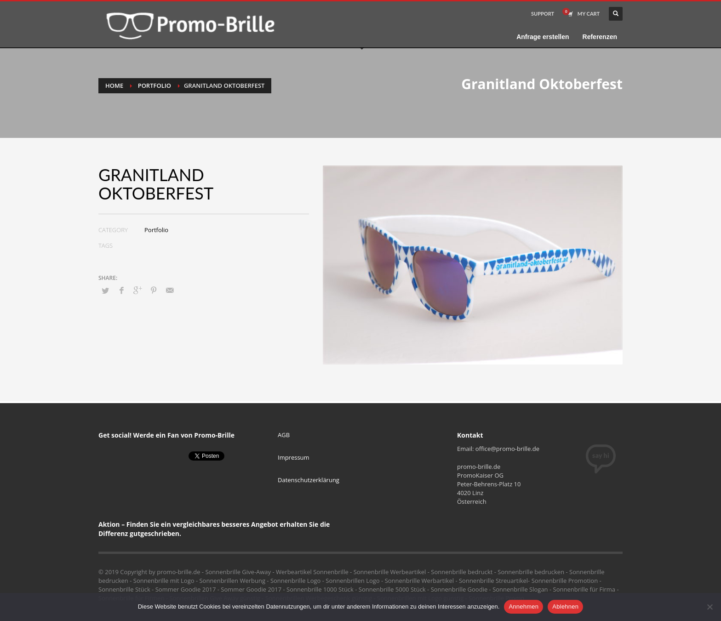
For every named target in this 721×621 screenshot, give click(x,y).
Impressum (293, 457)
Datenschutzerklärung (308, 480)
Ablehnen (565, 606)
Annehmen (523, 606)
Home (114, 85)
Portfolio (154, 85)
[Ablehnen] (709, 606)
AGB (284, 435)
